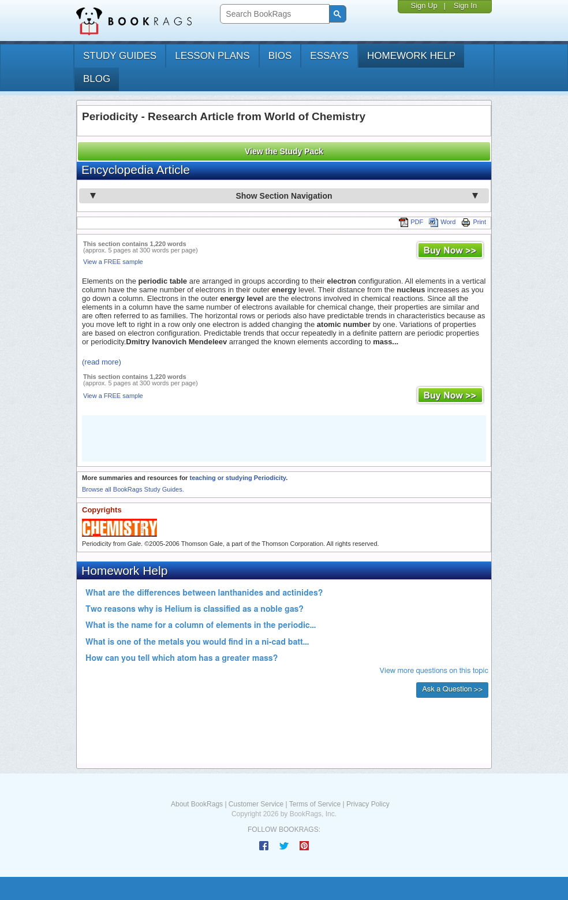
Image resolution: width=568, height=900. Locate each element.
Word (442, 221)
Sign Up (423, 5)
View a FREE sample (113, 261)
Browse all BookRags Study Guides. (133, 489)
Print (473, 221)
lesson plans (212, 55)
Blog (96, 78)
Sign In (465, 5)
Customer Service (256, 804)
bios (280, 55)
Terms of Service (315, 804)
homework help (411, 55)
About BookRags (197, 804)
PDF (411, 221)
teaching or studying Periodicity (237, 477)
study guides (119, 55)
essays (329, 55)
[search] (273, 14)
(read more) (101, 362)
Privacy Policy (368, 804)
